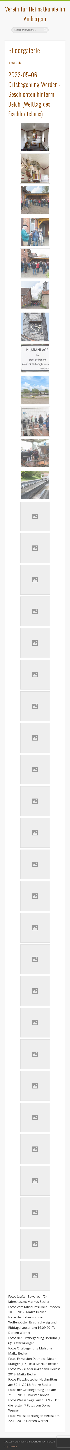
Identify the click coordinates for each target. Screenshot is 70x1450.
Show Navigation (56, 34)
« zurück (14, 62)
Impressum (10, 1446)
